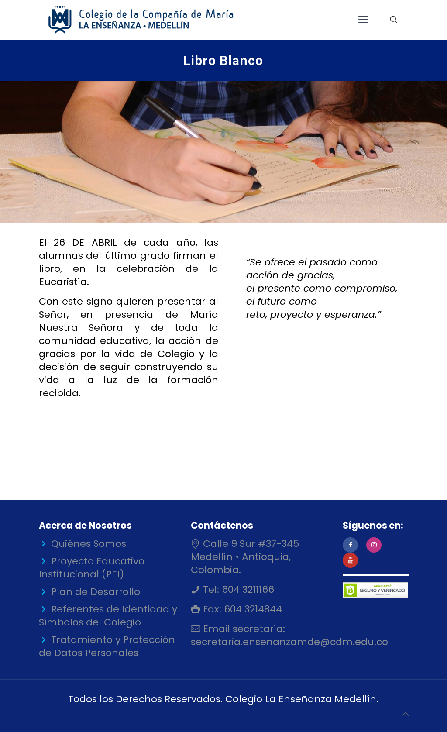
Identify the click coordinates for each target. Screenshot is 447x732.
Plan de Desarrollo (95, 591)
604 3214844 (251, 609)
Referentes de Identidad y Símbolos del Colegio (108, 615)
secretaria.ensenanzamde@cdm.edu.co (289, 642)
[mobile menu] (363, 19)
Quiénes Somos (88, 543)
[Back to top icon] (405, 714)
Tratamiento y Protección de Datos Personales (107, 646)
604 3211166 (246, 589)
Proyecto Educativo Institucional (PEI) (91, 567)
